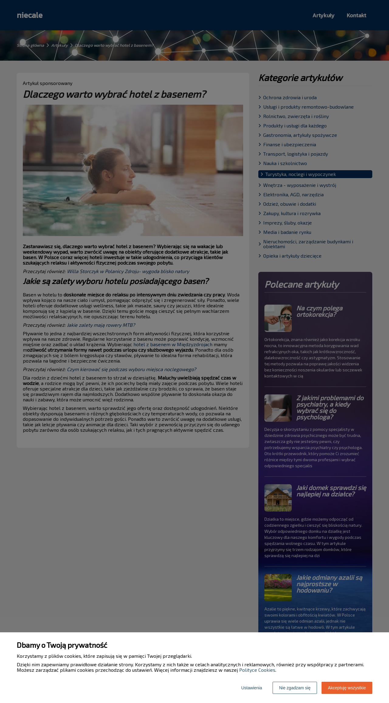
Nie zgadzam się (295, 687)
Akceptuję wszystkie (347, 687)
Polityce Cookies (257, 670)
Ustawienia (251, 687)
